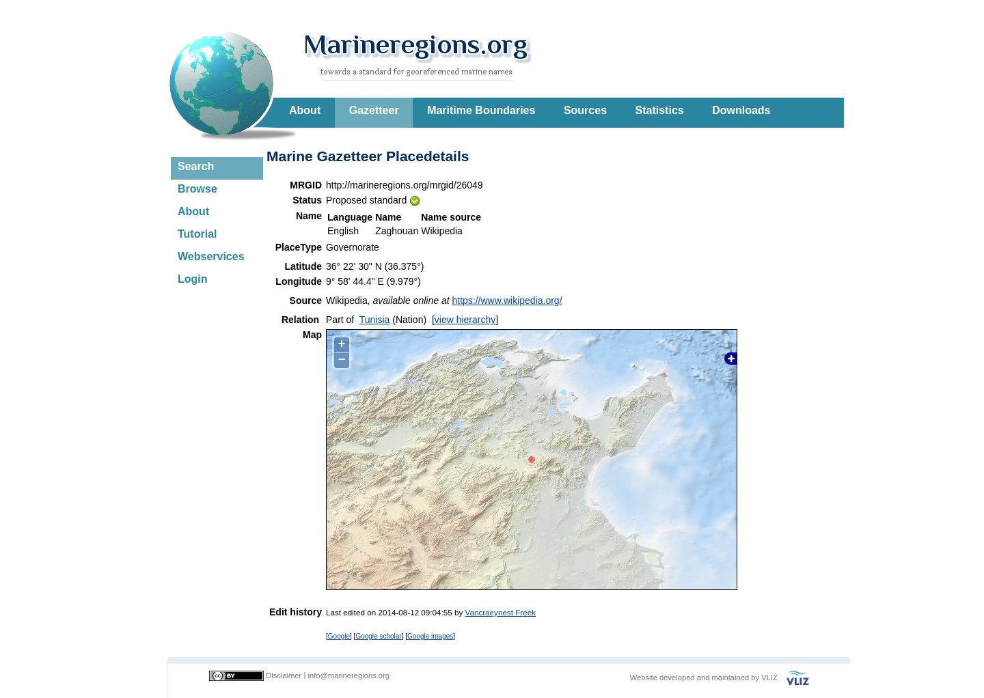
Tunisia (374, 319)
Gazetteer (374, 110)
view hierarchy (465, 319)
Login (193, 279)
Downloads (741, 110)
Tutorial (197, 234)
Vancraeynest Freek (500, 612)
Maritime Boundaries (481, 110)
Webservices (211, 256)
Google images (430, 636)
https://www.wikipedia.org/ (507, 300)
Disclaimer (283, 675)
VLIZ (769, 677)
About (304, 110)
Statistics (660, 110)
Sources (585, 110)
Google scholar (378, 636)
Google (339, 636)
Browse (197, 189)
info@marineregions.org (349, 675)
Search (196, 166)
